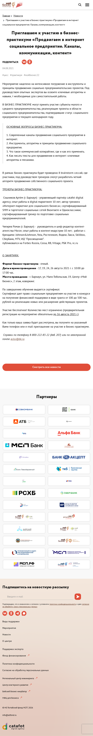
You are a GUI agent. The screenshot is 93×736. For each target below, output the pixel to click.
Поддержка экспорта (12, 649)
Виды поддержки (11, 621)
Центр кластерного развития (15, 685)
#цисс (5, 75)
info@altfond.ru (9, 715)
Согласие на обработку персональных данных (25, 670)
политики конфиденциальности (63, 604)
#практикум (16, 75)
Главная (6, 15)
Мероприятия (9, 628)
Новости (18, 15)
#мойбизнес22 (31, 75)
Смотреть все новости (46, 367)
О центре (7, 641)
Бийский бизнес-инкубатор (14, 691)
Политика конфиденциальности (18, 663)
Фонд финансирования (14, 655)
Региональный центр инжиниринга (18, 678)
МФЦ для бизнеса (10, 698)
